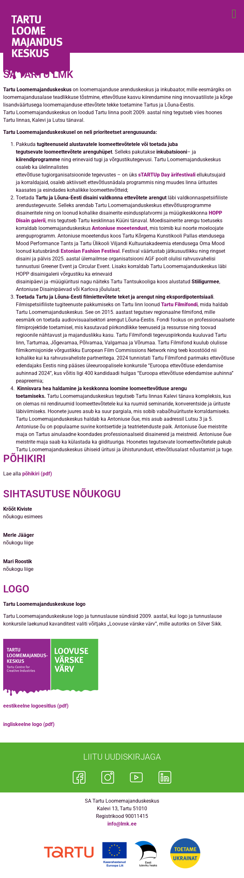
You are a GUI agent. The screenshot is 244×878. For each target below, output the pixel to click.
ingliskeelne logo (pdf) (29, 724)
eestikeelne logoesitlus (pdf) (36, 706)
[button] (234, 14)
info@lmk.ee (122, 824)
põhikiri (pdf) (37, 474)
